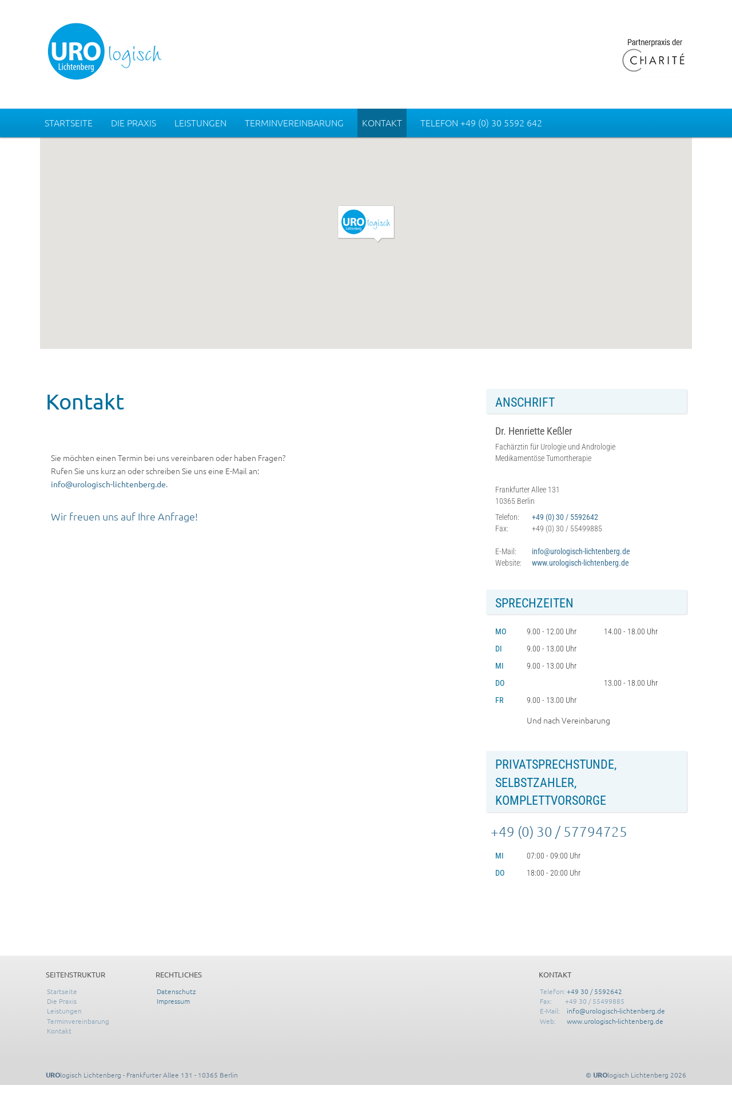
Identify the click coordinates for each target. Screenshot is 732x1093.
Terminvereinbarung (294, 122)
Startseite (69, 122)
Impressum (173, 1000)
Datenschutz (176, 991)
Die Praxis (133, 122)
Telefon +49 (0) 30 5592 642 (481, 122)
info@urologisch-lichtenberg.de (108, 484)
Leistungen (200, 122)
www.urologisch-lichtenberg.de (580, 562)
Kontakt (382, 122)
